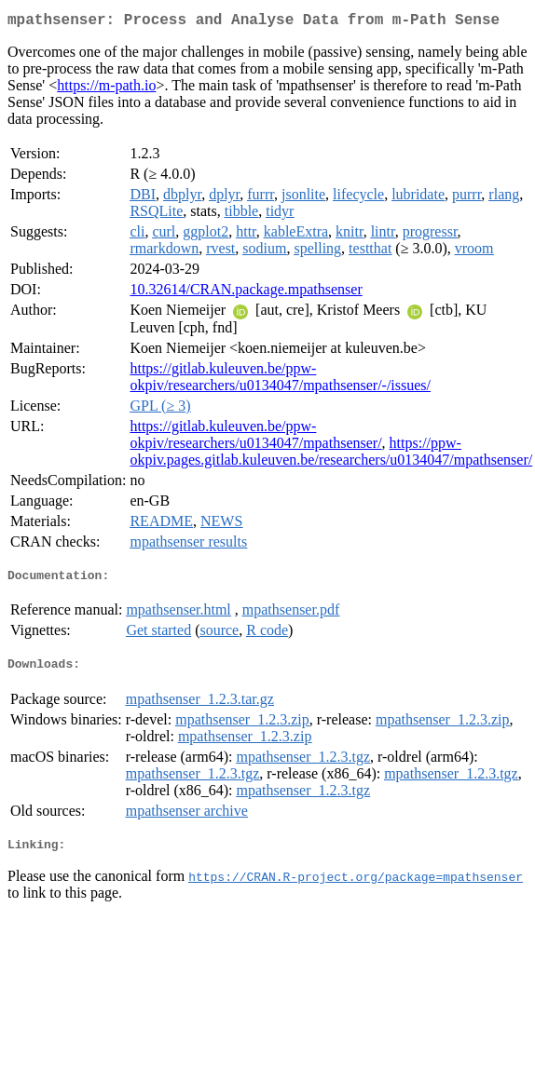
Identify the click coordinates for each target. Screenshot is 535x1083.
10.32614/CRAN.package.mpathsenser (246, 293)
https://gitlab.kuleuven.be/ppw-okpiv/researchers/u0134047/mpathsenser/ (255, 438)
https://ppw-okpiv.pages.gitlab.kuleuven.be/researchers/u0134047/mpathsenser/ (331, 455)
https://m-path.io (106, 89)
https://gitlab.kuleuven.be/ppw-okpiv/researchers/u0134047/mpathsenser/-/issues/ (280, 380)
